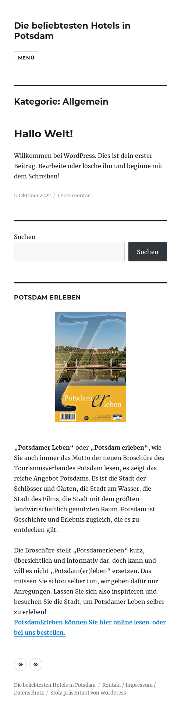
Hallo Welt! (43, 133)
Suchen (25, 236)
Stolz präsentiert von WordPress (88, 693)
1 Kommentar (73, 195)
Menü (26, 58)
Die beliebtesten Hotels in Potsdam (55, 685)
